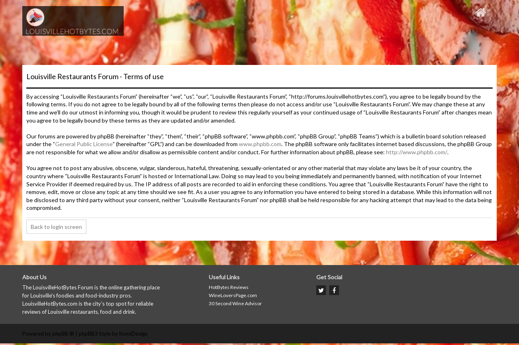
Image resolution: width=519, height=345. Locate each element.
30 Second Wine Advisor (235, 303)
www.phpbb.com (260, 143)
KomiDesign (133, 333)
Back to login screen (56, 226)
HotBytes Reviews (229, 287)
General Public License (84, 143)
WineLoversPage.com (233, 295)
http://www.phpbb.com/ (416, 152)
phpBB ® (63, 333)
